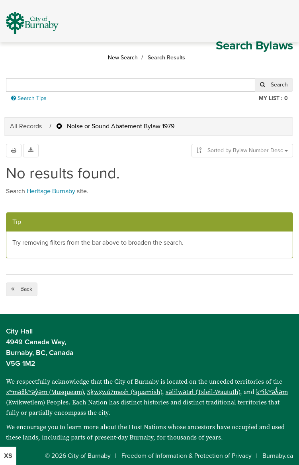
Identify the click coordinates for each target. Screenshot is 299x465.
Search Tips (29, 98)
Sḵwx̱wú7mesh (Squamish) (124, 392)
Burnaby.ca (277, 456)
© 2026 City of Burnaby (78, 456)
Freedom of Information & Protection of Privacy (186, 456)
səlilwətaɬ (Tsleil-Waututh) (203, 392)
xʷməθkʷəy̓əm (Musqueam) (45, 392)
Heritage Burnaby (51, 191)
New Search (123, 57)
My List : (273, 98)
